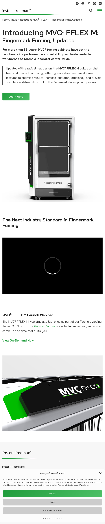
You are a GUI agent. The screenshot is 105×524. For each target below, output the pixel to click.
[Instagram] (94, 3)
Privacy (58, 518)
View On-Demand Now (18, 340)
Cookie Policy (48, 518)
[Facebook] (77, 3)
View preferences (52, 510)
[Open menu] (99, 10)
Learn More (16, 96)
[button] (100, 473)
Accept (52, 493)
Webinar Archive (44, 326)
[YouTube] (83, 3)
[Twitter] (89, 3)
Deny (52, 502)
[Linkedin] (100, 3)
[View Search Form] (91, 10)
